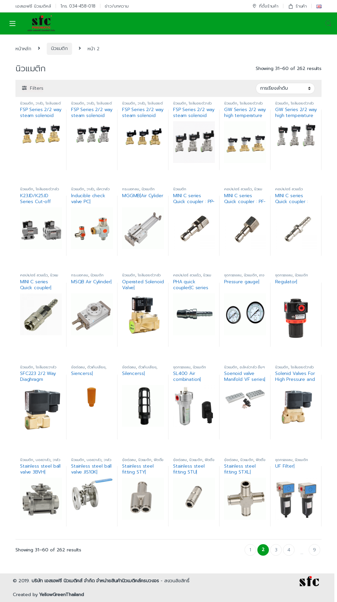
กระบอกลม (130, 189)
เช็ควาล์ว (103, 189)
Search (328, 23)
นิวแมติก (59, 48)
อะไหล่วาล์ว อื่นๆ (252, 367)
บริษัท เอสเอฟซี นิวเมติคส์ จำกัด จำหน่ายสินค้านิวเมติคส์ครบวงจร (95, 580)
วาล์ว (39, 103)
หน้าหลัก (23, 48)
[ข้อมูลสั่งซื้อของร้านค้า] (285, 88)
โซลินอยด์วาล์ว (200, 103)
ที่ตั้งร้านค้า (265, 6)
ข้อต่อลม (78, 367)
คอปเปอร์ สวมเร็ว (238, 189)
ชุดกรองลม (233, 275)
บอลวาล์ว (43, 460)
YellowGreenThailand (61, 594)
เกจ (261, 275)
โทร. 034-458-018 (78, 6)
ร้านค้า (297, 6)
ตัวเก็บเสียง (96, 367)
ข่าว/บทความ (117, 6)
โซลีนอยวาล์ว (46, 367)
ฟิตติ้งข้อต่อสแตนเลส (142, 462)
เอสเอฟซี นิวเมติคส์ (33, 6)
